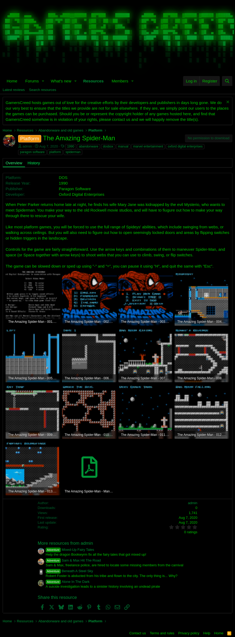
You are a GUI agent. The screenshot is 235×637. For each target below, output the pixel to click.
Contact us (137, 633)
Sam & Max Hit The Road (73, 560)
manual (123, 146)
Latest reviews (14, 90)
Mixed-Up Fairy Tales (70, 550)
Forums (32, 81)
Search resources (42, 90)
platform (55, 152)
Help (207, 633)
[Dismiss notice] (227, 102)
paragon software (32, 152)
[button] (43, 81)
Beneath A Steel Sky (69, 571)
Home (12, 81)
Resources (93, 81)
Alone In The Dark (68, 582)
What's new (61, 81)
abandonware (88, 146)
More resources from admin (65, 543)
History (34, 163)
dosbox (108, 146)
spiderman (72, 152)
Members (120, 81)
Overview (14, 163)
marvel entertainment (148, 146)
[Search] (227, 81)
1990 (70, 146)
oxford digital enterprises (185, 146)
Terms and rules (162, 633)
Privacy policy (188, 633)
